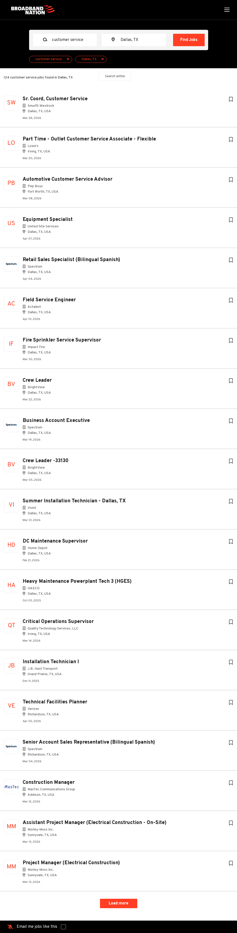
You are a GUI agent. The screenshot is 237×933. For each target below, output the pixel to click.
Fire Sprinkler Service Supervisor (62, 340)
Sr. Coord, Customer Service (55, 99)
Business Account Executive (56, 420)
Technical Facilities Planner (55, 702)
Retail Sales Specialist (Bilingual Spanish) (71, 260)
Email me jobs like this (37, 926)
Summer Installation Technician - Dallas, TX (74, 501)
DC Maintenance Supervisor (55, 541)
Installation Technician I (51, 662)
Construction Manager (49, 782)
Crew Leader (37, 380)
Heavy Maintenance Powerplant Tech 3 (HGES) (77, 581)
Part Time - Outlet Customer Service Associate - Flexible (89, 139)
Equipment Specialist (48, 219)
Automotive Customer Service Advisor (67, 179)
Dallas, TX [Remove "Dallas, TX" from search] (89, 59)
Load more (118, 903)
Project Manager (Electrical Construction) (71, 863)
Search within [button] (115, 76)
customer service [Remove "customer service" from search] (48, 59)
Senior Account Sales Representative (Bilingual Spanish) (89, 742)
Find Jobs (188, 39)
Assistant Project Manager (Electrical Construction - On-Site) (94, 823)
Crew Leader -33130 (45, 461)
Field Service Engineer (49, 300)
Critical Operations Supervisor (58, 622)
